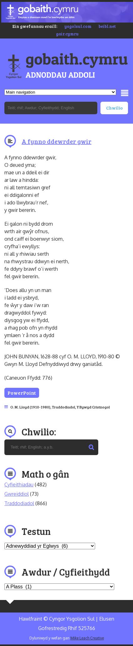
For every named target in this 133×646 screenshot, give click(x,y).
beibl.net (107, 26)
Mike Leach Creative (87, 638)
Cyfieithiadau (18, 484)
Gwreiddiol (16, 494)
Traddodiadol (63, 406)
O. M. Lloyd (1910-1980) (30, 406)
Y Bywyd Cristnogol (93, 406)
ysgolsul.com (77, 26)
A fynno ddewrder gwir (56, 141)
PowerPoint (22, 392)
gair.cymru (67, 34)
